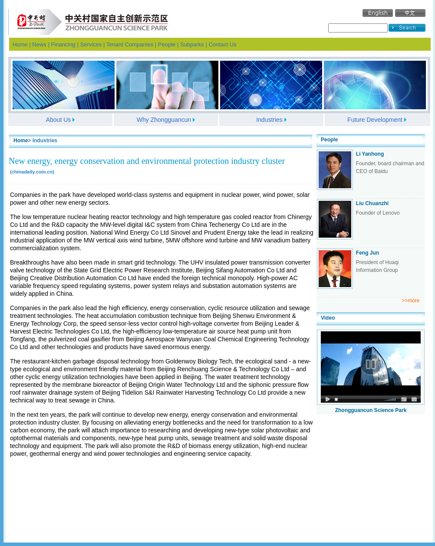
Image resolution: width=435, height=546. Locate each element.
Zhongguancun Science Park (371, 410)
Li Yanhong (370, 154)
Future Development (374, 119)
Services (91, 44)
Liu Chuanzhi (372, 203)
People (166, 44)
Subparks (192, 44)
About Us (58, 119)
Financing (63, 44)
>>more (410, 301)
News (39, 44)
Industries (269, 119)
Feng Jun (367, 253)
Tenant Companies (129, 44)
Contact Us (222, 44)
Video (328, 318)
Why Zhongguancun (164, 119)
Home (20, 44)
